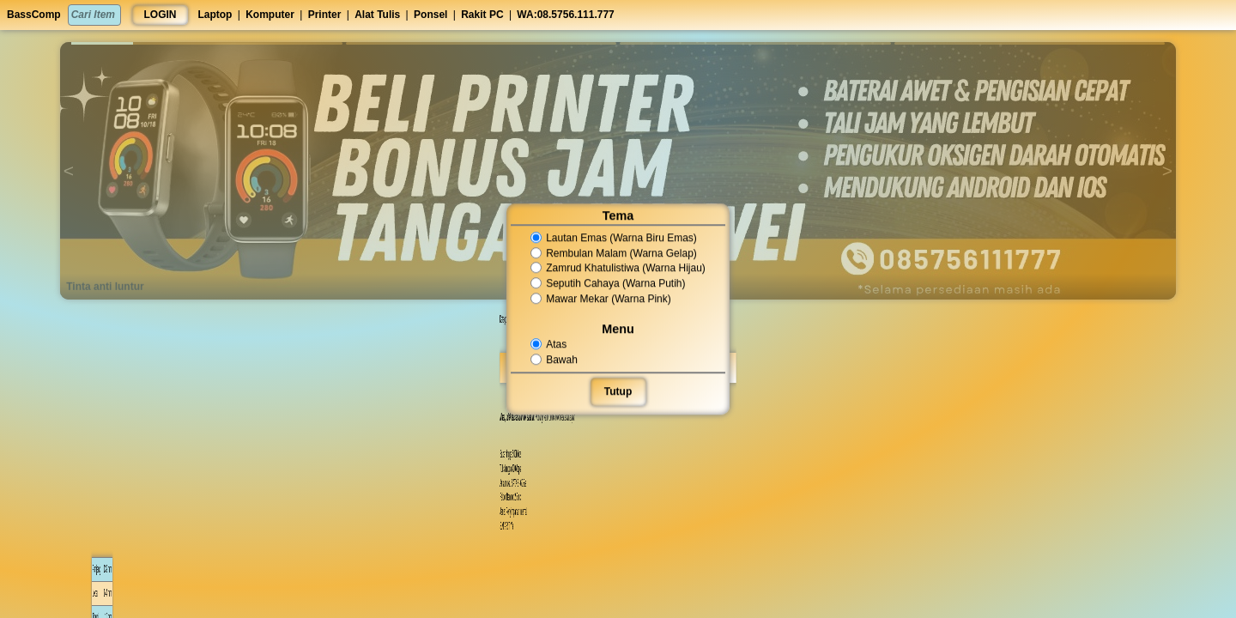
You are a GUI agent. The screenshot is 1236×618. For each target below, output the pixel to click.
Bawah (555, 360)
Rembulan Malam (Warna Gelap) (613, 253)
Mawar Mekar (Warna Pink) (601, 299)
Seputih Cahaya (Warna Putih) (608, 283)
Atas (549, 344)
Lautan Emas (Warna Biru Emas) (613, 238)
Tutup (618, 391)
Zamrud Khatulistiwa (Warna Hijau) (618, 269)
